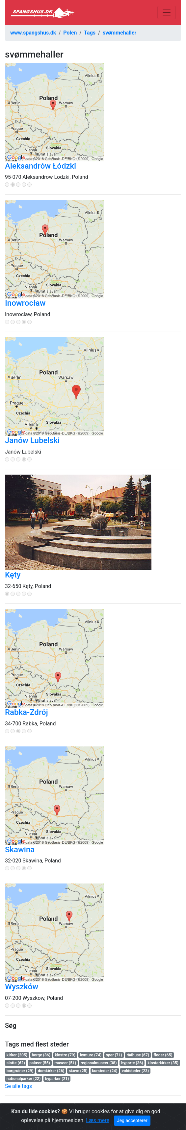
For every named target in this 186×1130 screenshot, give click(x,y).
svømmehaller (119, 33)
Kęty (12, 574)
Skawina (20, 849)
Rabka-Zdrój (26, 712)
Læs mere (97, 1120)
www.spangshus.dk (33, 33)
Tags (89, 33)
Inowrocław (25, 303)
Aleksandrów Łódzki (40, 166)
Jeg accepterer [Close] (132, 1120)
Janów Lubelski (32, 440)
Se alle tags (18, 1086)
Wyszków (21, 986)
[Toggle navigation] (166, 12)
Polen (70, 33)
